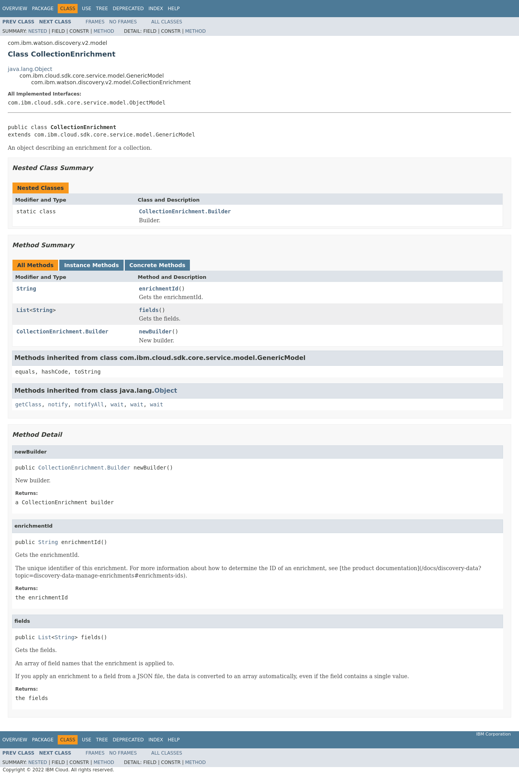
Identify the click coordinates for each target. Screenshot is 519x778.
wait (117, 404)
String (26, 288)
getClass (28, 404)
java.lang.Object (30, 69)
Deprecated (128, 8)
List (23, 310)
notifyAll (89, 404)
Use (86, 8)
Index (156, 8)
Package (42, 8)
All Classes (166, 22)
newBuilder (155, 331)
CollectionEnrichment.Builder (185, 211)
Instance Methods (91, 265)
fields (149, 310)
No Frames (123, 22)
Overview (14, 8)
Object (165, 390)
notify (58, 404)
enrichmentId (158, 288)
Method (104, 31)
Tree (102, 8)
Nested (37, 31)
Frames (95, 22)
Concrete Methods (157, 265)
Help (174, 8)
